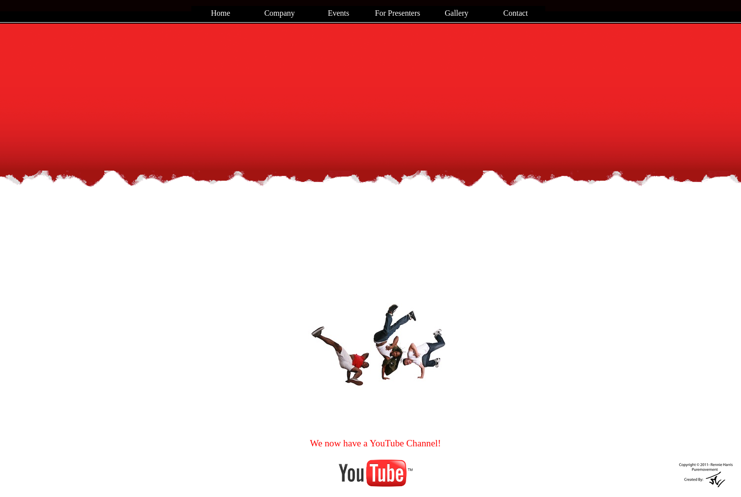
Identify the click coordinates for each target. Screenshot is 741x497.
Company (279, 13)
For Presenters (397, 13)
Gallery (457, 13)
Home (220, 13)
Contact (516, 13)
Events (339, 13)
